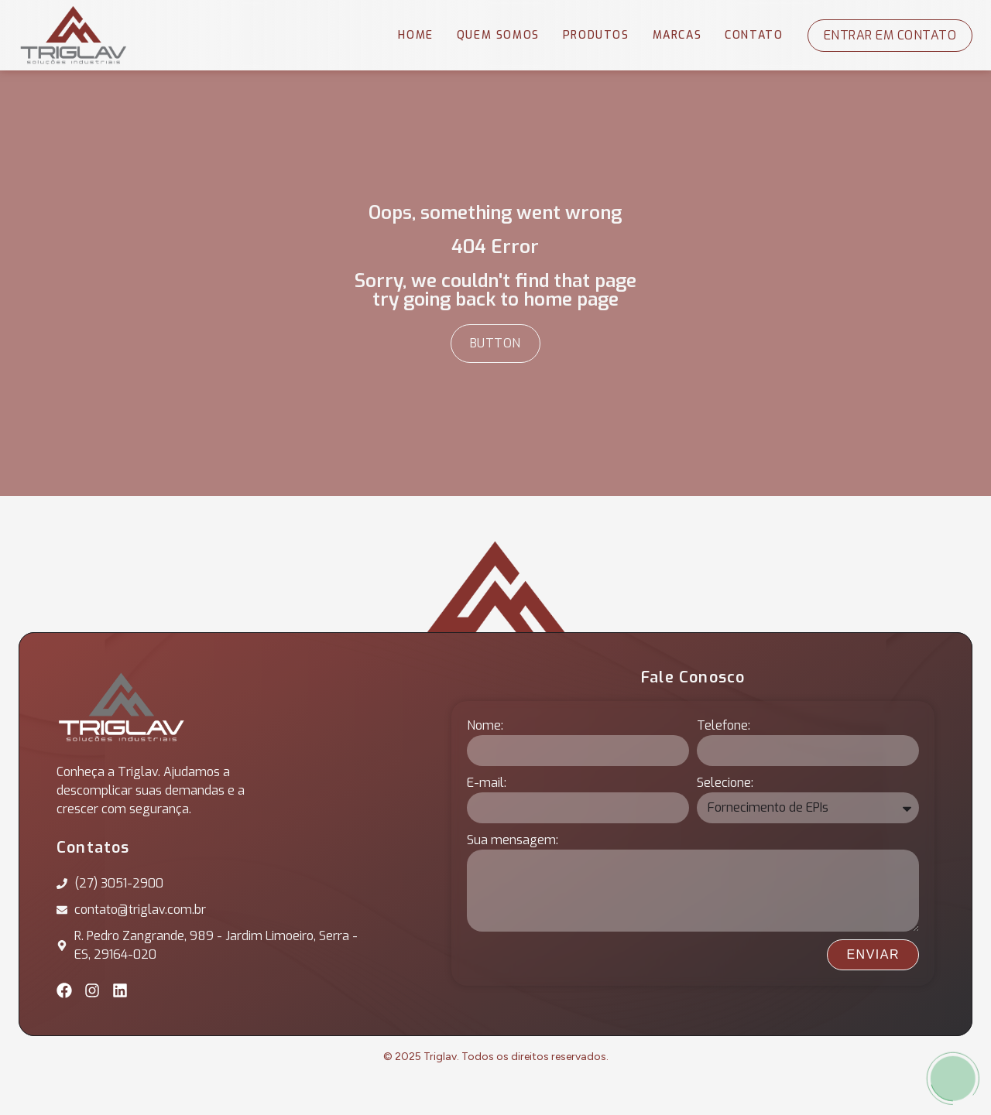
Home (415, 35)
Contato (754, 35)
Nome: (485, 725)
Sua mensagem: (512, 840)
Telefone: (723, 725)
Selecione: (725, 783)
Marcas (677, 35)
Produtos (596, 35)
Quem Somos (498, 35)
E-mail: (486, 783)
